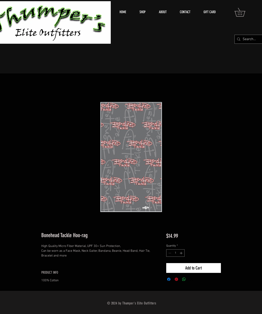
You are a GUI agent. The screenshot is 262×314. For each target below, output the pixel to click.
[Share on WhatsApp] (184, 279)
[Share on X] (191, 279)
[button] (244, 12)
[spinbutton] (175, 253)
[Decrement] (169, 253)
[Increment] (181, 253)
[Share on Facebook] (168, 279)
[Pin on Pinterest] (176, 279)
